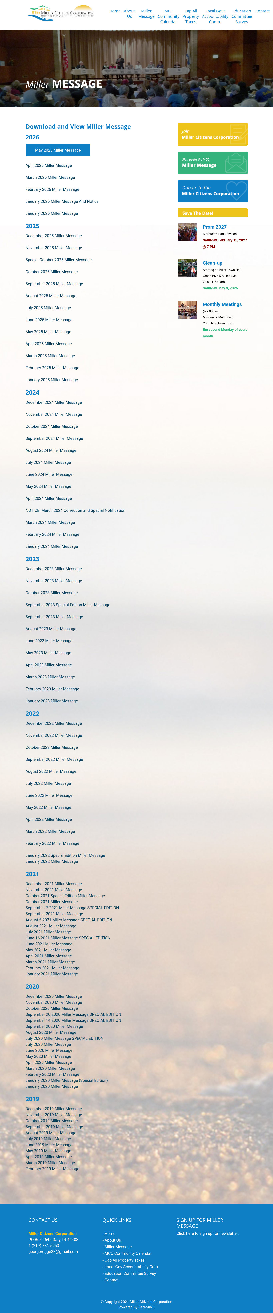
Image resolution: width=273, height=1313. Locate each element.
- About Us (112, 1240)
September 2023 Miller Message (54, 616)
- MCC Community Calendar (127, 1253)
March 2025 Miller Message (50, 355)
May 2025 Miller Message (48, 331)
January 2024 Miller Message (52, 546)
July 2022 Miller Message (48, 783)
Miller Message (146, 13)
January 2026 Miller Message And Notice (62, 201)
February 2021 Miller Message (52, 968)
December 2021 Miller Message (54, 883)
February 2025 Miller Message (52, 367)
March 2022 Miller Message (50, 831)
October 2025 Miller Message (52, 271)
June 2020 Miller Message (49, 1050)
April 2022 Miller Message (49, 819)
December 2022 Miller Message (54, 723)
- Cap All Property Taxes (124, 1260)
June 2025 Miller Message (49, 319)
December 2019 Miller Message (54, 1108)
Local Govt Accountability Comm (215, 16)
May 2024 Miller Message (48, 486)
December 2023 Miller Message (54, 568)
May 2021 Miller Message (48, 950)
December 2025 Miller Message (54, 235)
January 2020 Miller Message (52, 1086)
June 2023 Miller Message (49, 640)
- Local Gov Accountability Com (130, 1266)
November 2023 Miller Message (54, 580)
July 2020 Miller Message (48, 1044)
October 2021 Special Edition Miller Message (65, 895)
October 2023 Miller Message (52, 592)
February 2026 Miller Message (52, 189)
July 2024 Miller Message (48, 462)
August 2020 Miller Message (51, 1032)
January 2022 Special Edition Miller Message (65, 855)
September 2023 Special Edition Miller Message (68, 604)
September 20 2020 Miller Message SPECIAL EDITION (73, 1014)
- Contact (111, 1280)
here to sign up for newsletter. (212, 1233)
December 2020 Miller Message (54, 996)
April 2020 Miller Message (49, 1062)
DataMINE (146, 1307)
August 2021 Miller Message (51, 926)
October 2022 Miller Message (52, 747)
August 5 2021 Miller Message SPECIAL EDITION (69, 919)
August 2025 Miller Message (51, 295)
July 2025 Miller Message (48, 307)
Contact (262, 11)
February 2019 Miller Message (52, 1168)
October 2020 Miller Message (52, 1008)
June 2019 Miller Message (49, 1144)
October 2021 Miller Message (52, 901)
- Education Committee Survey (129, 1273)
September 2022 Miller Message (54, 759)
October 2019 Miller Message (52, 1120)
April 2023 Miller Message (49, 665)
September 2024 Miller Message (54, 438)
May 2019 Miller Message (48, 1150)
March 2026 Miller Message (50, 177)
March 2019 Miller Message (50, 1162)
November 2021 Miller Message (54, 889)
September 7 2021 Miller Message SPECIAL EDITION (72, 907)
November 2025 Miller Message (54, 247)
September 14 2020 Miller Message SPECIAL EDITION (73, 1020)
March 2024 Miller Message (50, 522)
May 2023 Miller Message (48, 652)
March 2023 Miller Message (50, 677)
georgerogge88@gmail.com (53, 1251)
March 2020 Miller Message (50, 1068)
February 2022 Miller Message (52, 843)
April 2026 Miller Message (49, 165)
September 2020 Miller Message (54, 1026)
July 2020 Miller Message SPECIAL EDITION (65, 1038)
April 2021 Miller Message (49, 956)
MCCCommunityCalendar (168, 16)
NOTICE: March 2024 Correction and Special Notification (76, 510)
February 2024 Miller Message (52, 534)
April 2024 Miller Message (49, 498)
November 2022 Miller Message (54, 735)
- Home (109, 1233)
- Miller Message (117, 1246)
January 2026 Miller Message (52, 213)
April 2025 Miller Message (49, 343)
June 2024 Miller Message (49, 474)
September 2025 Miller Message (54, 283)
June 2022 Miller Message (49, 795)
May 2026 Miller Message (58, 150)
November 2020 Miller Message (54, 1002)
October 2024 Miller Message (52, 426)
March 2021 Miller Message (50, 962)
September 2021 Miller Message (54, 913)
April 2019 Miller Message (49, 1156)
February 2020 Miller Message (52, 1074)
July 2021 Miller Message (48, 932)
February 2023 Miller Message (52, 689)
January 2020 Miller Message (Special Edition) (67, 1080)
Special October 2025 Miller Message (59, 259)
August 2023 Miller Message (51, 628)
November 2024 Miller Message (54, 414)
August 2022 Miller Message (51, 771)
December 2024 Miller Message (54, 402)
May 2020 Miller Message (48, 1056)
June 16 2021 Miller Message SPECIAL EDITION (68, 938)
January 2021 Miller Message (52, 974)
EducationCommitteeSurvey (241, 16)
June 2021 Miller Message (49, 944)
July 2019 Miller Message (48, 1138)
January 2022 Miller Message (52, 861)
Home (115, 11)
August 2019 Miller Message (51, 1132)
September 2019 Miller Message (54, 1126)
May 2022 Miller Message (48, 807)
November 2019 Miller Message (54, 1114)
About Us (129, 13)
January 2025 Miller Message (52, 379)
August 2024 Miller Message (51, 450)
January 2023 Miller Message (52, 701)
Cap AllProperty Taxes (191, 16)
